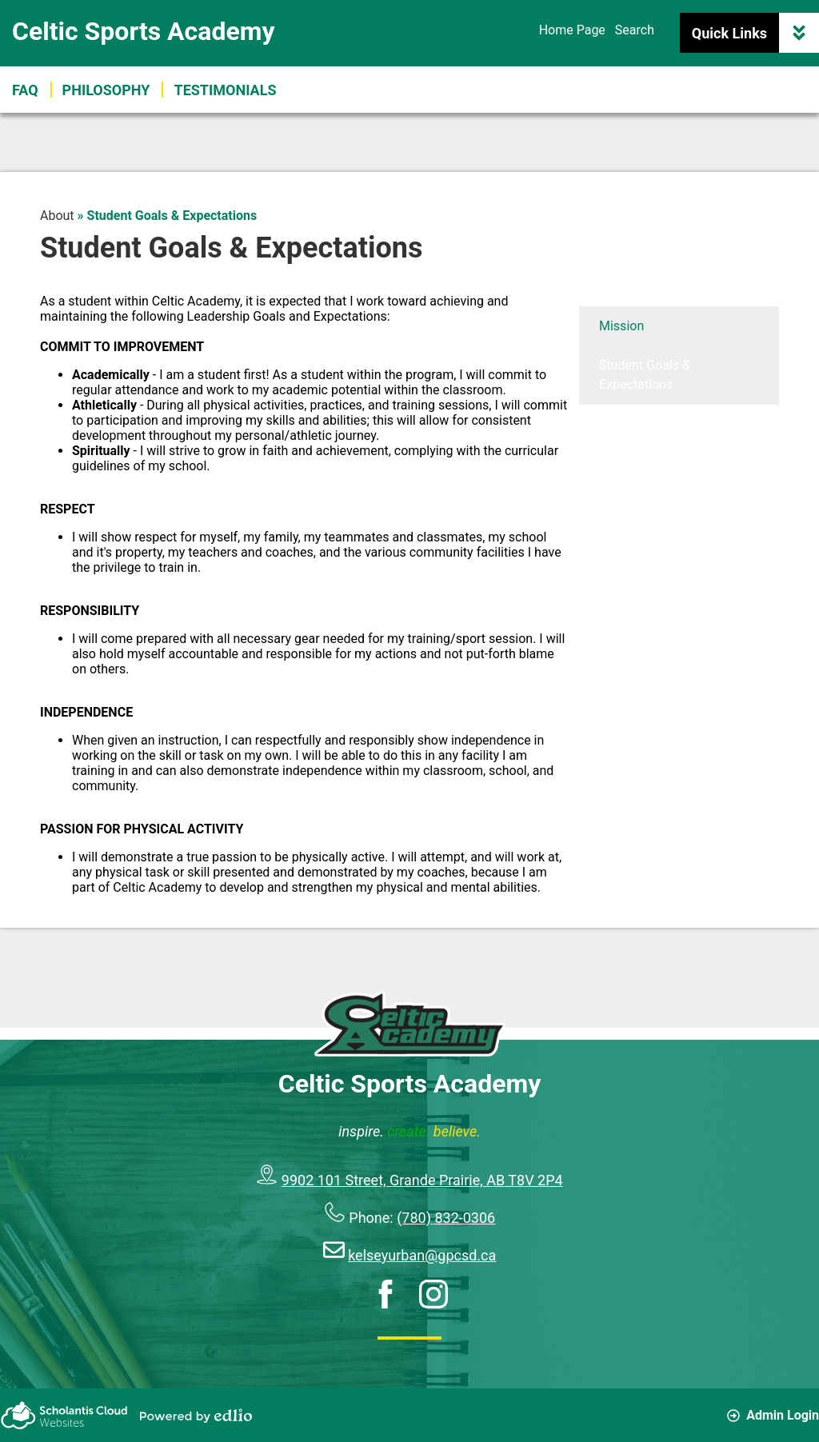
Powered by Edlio (196, 1416)
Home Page (572, 30)
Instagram (433, 1294)
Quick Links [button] (755, 33)
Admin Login (773, 1415)
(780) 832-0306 (446, 1217)
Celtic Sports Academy (143, 31)
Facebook (386, 1294)
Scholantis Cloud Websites (64, 1415)
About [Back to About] (57, 215)
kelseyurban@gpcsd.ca (422, 1255)
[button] (225, 89)
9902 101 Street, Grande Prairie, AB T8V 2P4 (422, 1180)
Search (634, 30)
